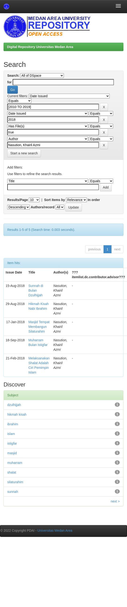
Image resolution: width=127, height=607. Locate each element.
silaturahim (15, 482)
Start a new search (24, 153)
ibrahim (12, 424)
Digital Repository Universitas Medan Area (40, 47)
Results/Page (17, 200)
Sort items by (54, 200)
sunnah (12, 492)
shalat (11, 472)
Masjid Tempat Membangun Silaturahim (39, 326)
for (9, 82)
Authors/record (42, 207)
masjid (12, 453)
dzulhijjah (14, 405)
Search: (13, 75)
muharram (14, 463)
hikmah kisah (17, 414)
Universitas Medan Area (54, 530)
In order (94, 200)
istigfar (12, 443)
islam (11, 434)
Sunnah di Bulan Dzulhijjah (35, 290)
